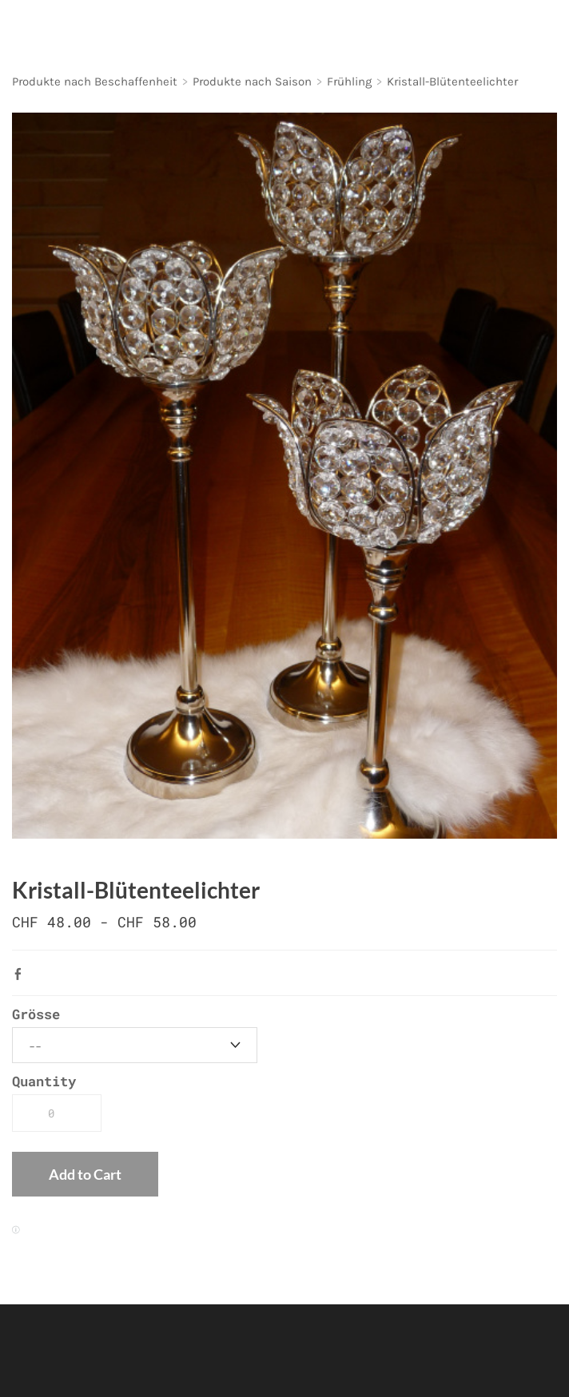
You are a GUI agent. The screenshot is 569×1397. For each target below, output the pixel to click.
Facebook (21, 973)
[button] (85, 1174)
